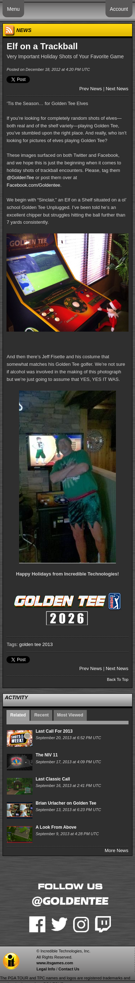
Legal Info (45, 969)
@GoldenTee (20, 177)
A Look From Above (56, 827)
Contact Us (68, 969)
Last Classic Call (53, 779)
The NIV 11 (47, 754)
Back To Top (118, 679)
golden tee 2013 (36, 644)
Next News (117, 88)
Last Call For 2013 (54, 731)
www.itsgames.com (54, 963)
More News (117, 850)
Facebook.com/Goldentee (33, 185)
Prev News (90, 88)
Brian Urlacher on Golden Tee (66, 803)
